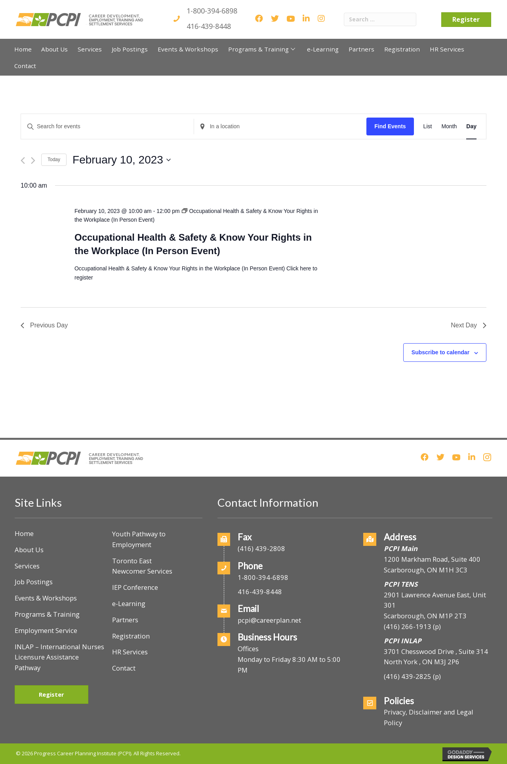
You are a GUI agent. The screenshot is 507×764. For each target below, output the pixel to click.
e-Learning (128, 603)
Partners (125, 619)
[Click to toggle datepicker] (121, 160)
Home (24, 533)
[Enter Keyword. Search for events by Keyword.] (107, 126)
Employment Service (46, 630)
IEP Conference (135, 587)
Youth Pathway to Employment (139, 539)
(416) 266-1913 (407, 626)
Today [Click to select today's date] (54, 159)
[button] (293, 49)
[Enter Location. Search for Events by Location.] (280, 126)
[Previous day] (23, 160)
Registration (131, 635)
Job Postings (34, 581)
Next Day (468, 325)
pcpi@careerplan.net (269, 620)
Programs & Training (47, 614)
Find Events (390, 126)
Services (27, 565)
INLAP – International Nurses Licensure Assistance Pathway (59, 657)
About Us (29, 549)
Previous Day (44, 325)
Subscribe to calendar (440, 352)
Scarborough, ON (425, 615)
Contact (123, 668)
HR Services (130, 651)
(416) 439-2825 (407, 676)
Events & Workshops (46, 597)
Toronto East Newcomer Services (142, 566)
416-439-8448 (209, 26)
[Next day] (33, 160)
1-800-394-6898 (212, 10)
